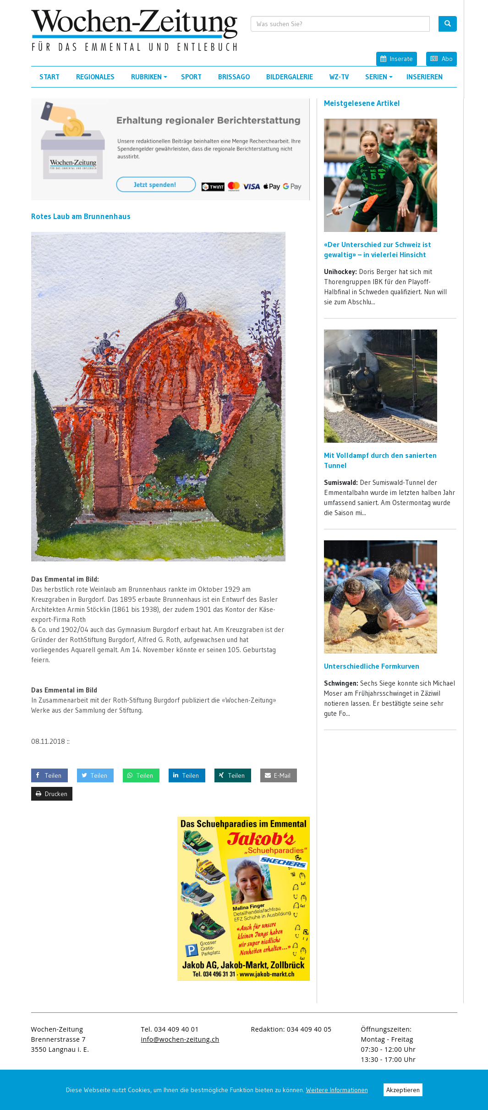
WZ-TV (339, 76)
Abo (441, 58)
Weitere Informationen (337, 1090)
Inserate (396, 58)
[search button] (448, 24)
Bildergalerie (289, 76)
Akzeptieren (403, 1090)
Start (49, 76)
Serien (380, 79)
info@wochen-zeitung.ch (180, 1039)
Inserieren (424, 76)
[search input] (340, 24)
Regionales (95, 76)
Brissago (234, 76)
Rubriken (150, 79)
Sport (191, 76)
